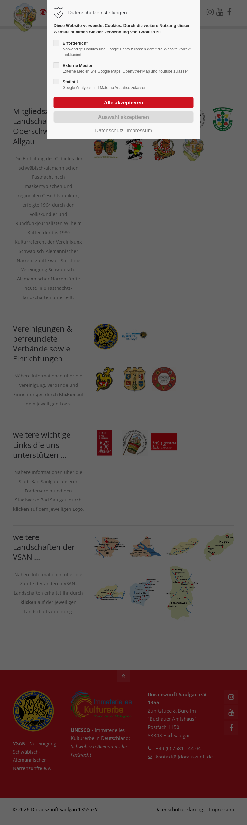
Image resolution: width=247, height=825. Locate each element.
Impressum (139, 130)
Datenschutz (109, 130)
